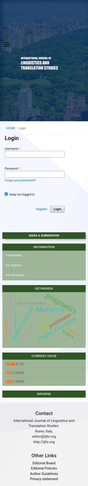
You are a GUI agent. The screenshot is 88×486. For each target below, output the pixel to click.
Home (10, 128)
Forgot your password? (20, 180)
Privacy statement (44, 479)
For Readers (14, 255)
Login (57, 209)
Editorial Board (44, 463)
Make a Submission (44, 235)
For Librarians (15, 275)
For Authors (14, 265)
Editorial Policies (44, 468)
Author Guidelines (44, 474)
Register (41, 209)
